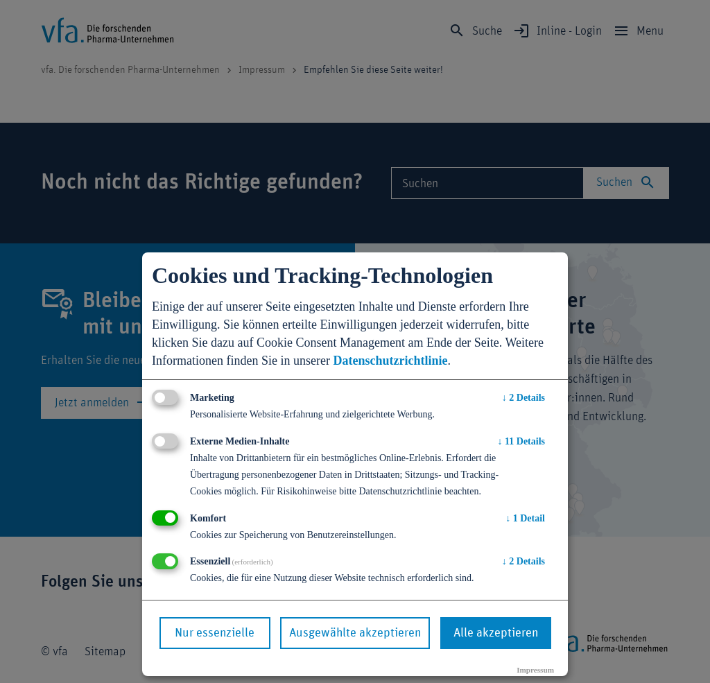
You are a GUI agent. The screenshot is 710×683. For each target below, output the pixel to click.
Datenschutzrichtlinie (390, 361)
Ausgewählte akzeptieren (355, 633)
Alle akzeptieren (495, 633)
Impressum (535, 670)
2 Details (523, 397)
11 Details (521, 441)
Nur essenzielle (214, 633)
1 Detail (525, 518)
